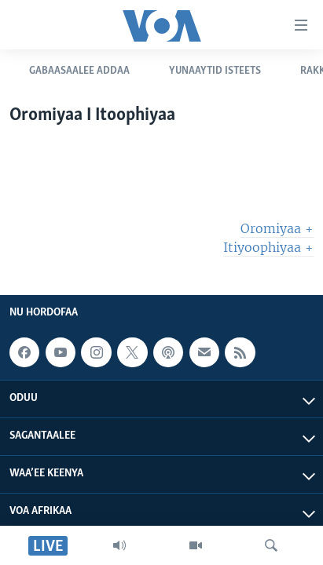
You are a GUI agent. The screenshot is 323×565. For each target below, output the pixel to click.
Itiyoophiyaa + (268, 247)
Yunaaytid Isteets (215, 71)
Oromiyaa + (277, 228)
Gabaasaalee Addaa (79, 71)
